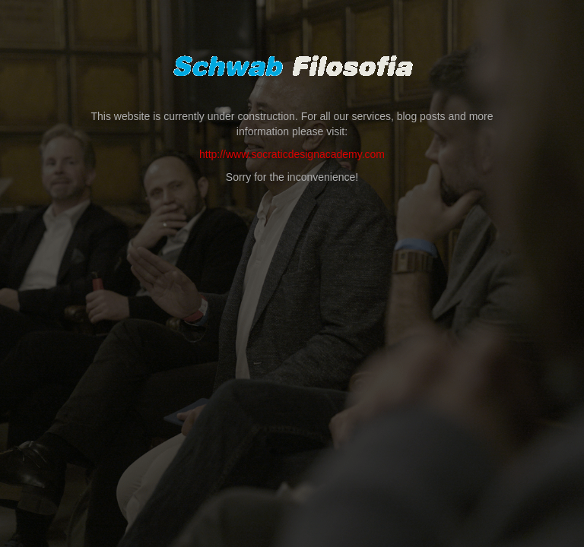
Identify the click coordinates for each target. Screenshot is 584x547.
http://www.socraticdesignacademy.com (292, 154)
